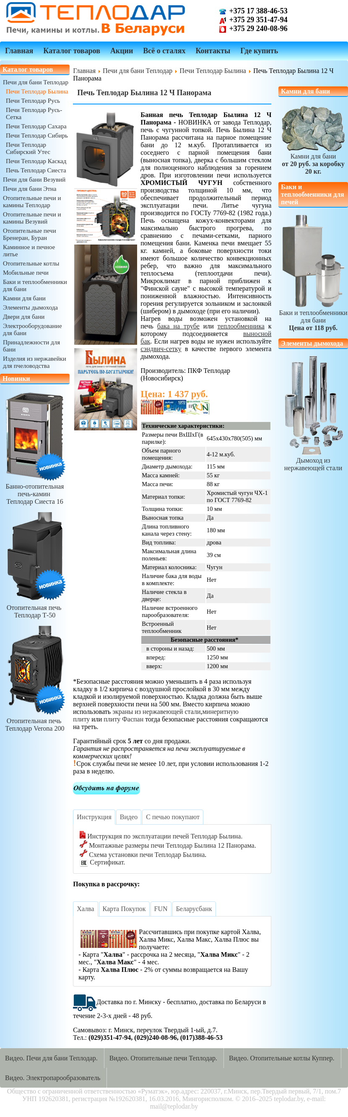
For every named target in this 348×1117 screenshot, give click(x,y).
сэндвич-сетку (160, 348)
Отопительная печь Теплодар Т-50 (34, 607)
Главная (19, 51)
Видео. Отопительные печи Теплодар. (163, 1058)
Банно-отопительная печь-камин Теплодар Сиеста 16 (34, 490)
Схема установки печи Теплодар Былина (142, 854)
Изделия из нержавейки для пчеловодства (34, 362)
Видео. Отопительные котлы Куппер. (282, 1058)
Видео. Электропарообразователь (52, 1077)
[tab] (94, 817)
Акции (121, 51)
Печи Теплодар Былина (37, 91)
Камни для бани (24, 298)
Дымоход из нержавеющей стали (313, 460)
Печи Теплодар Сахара (36, 126)
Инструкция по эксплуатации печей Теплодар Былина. (161, 836)
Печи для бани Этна (29, 188)
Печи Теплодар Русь (33, 100)
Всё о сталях (164, 51)
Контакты (212, 51)
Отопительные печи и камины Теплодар (32, 201)
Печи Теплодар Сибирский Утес (28, 148)
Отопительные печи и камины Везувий (32, 218)
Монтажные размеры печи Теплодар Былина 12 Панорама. (168, 845)
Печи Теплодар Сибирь (37, 135)
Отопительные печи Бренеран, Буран (29, 234)
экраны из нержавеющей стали (156, 711)
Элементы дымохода (30, 307)
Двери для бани (23, 316)
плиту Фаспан (123, 719)
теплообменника (241, 326)
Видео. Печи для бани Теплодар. (51, 1058)
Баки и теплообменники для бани (313, 316)
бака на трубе (178, 326)
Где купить (259, 51)
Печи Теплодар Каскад (36, 161)
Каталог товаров (71, 51)
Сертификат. (102, 862)
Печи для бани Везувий (34, 179)
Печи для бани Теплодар (35, 82)
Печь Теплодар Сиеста (36, 170)
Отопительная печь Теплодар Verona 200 (34, 721)
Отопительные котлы (31, 263)
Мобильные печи (26, 272)
